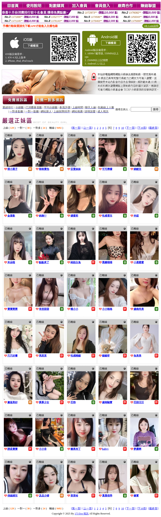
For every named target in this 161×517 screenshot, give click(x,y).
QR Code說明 (151, 25)
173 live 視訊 (82, 513)
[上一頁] (88, 127)
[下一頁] (130, 127)
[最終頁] (153, 127)
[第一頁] (76, 127)
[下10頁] (142, 127)
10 (122, 127)
